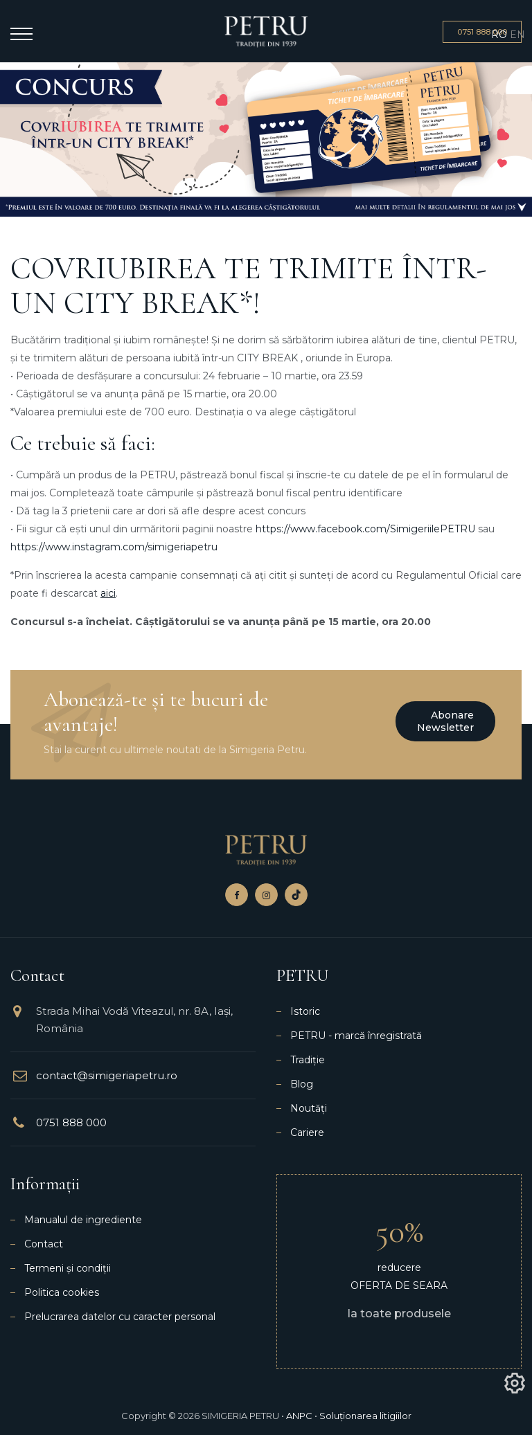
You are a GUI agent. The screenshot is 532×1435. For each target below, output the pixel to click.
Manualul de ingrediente (83, 1219)
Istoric (305, 1011)
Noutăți (308, 1108)
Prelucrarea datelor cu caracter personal (119, 1316)
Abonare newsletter (445, 721)
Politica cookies (61, 1292)
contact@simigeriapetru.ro (106, 1075)
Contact (43, 1244)
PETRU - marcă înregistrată (356, 1035)
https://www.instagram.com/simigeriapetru (114, 547)
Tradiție (307, 1060)
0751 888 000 (71, 1122)
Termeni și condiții (67, 1268)
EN (517, 34)
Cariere (307, 1132)
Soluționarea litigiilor (365, 1415)
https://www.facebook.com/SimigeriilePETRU (365, 529)
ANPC (299, 1415)
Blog (301, 1084)
